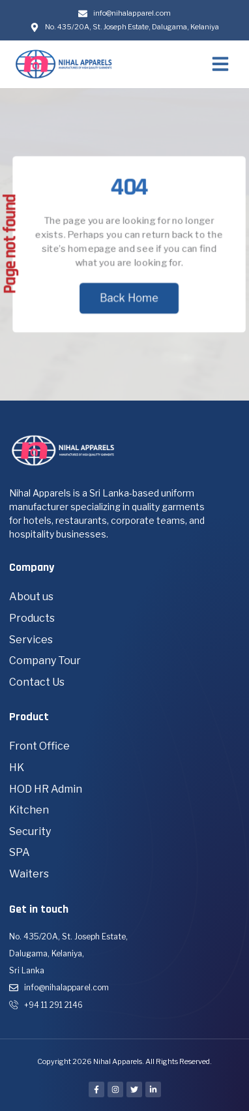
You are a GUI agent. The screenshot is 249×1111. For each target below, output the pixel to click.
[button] (220, 64)
